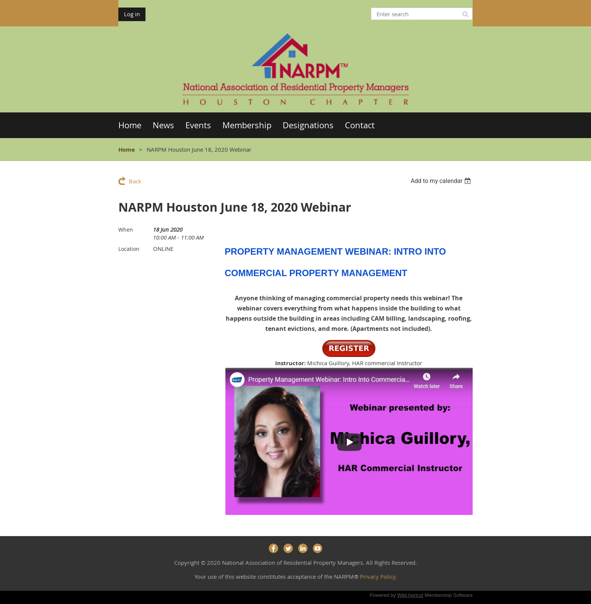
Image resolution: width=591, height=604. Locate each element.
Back (135, 181)
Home (126, 150)
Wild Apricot (410, 595)
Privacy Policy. (378, 576)
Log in (132, 14)
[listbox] (441, 181)
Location (128, 248)
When (125, 229)
